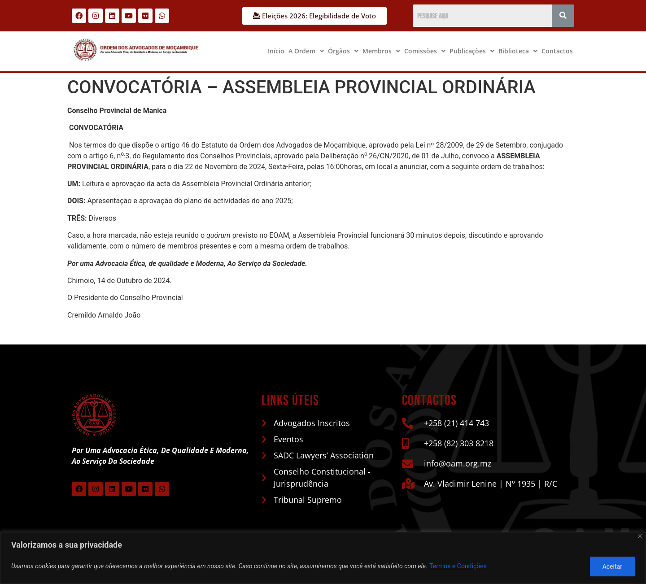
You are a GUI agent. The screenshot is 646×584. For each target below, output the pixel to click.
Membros (381, 51)
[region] (323, 558)
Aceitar (612, 566)
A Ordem (306, 51)
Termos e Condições (458, 566)
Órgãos (343, 51)
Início (276, 51)
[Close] (640, 537)
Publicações (472, 51)
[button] (306, 51)
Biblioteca (517, 51)
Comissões (424, 51)
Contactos (557, 51)
